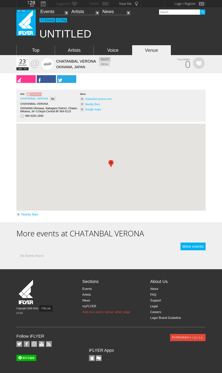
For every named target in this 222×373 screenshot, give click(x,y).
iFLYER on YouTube (41, 344)
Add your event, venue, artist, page (106, 312)
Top (63, 20)
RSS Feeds (49, 344)
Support (155, 300)
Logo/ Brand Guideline (165, 317)
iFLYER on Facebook (27, 344)
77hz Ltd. (46, 308)
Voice (113, 50)
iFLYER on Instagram (34, 344)
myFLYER (89, 306)
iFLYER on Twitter (19, 344)
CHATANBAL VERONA (34, 98)
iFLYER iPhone (92, 358)
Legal (154, 306)
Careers (155, 312)
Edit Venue (36, 94)
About (154, 288)
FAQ (153, 294)
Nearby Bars (92, 104)
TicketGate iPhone (99, 358)
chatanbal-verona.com (98, 98)
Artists (77, 11)
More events (193, 246)
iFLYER (26, 292)
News (108, 11)
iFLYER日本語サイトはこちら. (188, 337)
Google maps (93, 109)
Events (47, 11)
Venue (151, 50)
